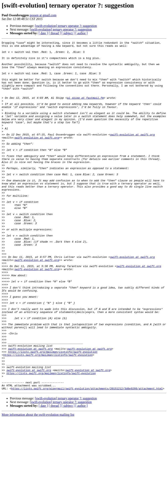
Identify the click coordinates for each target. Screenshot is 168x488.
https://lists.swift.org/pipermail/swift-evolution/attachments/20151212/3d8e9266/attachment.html (87, 458)
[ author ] (81, 33)
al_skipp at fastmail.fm (85, 109)
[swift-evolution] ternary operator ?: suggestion (66, 26)
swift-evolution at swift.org (132, 153)
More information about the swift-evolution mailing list (38, 484)
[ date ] (43, 33)
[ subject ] (68, 33)
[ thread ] (55, 33)
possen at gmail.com (43, 15)
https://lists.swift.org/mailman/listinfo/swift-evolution (52, 414)
